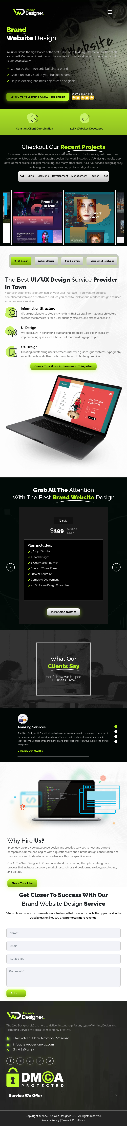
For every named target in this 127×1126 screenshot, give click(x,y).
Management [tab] (79, 176)
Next (116, 567)
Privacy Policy (50, 1120)
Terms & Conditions (73, 1120)
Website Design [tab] (46, 261)
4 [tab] (115, 741)
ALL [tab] (22, 176)
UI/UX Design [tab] (21, 261)
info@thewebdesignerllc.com (33, 1044)
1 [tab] (115, 726)
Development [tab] (60, 176)
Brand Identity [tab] (72, 261)
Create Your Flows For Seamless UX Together (63, 366)
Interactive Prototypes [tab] (102, 261)
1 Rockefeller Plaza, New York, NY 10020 (41, 1038)
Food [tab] (105, 176)
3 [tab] (115, 736)
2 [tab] (115, 731)
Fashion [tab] (95, 176)
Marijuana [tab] (43, 176)
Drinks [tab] (31, 176)
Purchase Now (63, 612)
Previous (10, 567)
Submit (16, 994)
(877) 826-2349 (23, 1049)
